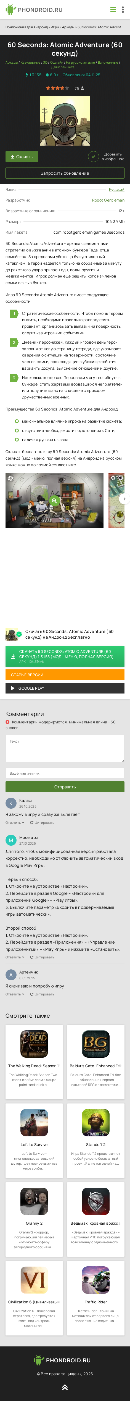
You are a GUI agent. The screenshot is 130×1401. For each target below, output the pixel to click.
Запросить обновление (65, 173)
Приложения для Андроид (27, 27)
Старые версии (27, 674)
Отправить (65, 787)
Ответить (15, 822)
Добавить (106, 156)
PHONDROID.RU (40, 9)
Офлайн (56, 62)
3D (45, 62)
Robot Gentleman (108, 200)
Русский (116, 189)
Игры (55, 27)
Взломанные (108, 62)
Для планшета (63, 67)
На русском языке (80, 62)
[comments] (65, 748)
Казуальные (31, 62)
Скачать (22, 157)
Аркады (68, 27)
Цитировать (42, 822)
